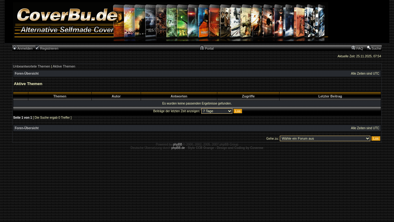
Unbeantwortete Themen (31, 66)
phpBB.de (178, 148)
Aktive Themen (64, 66)
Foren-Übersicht (26, 73)
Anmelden (23, 48)
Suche (374, 48)
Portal (207, 48)
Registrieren (46, 48)
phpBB (177, 144)
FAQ (357, 48)
